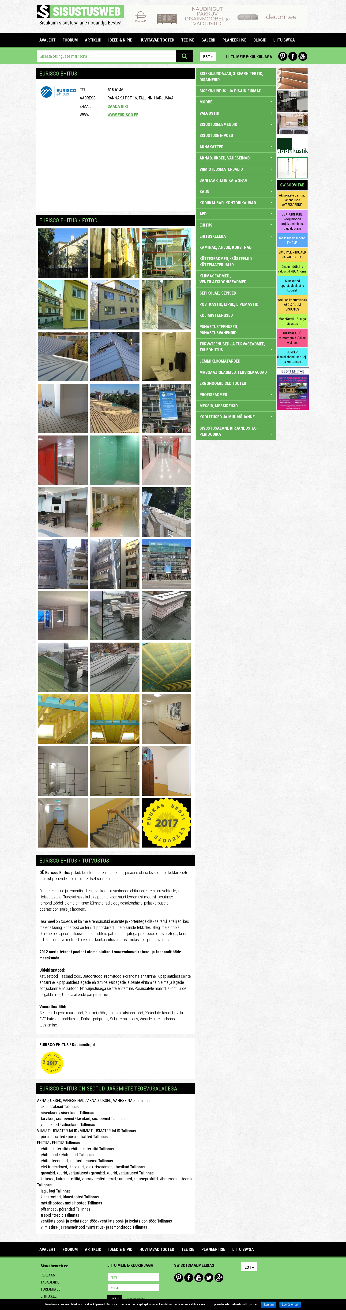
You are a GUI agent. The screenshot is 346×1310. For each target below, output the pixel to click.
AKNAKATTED (235, 146)
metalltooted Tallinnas (83, 1202)
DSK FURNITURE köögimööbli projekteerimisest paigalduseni (292, 221)
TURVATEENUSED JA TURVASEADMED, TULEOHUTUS (235, 346)
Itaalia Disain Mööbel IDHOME (292, 240)
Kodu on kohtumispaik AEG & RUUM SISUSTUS (292, 304)
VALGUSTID (235, 113)
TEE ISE (187, 40)
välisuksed (48, 1124)
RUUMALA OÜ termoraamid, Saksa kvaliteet (292, 338)
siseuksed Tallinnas (77, 1112)
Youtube (302, 56)
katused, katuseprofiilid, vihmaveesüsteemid (76, 1178)
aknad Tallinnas (66, 1106)
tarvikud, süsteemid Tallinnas (101, 1118)
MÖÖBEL (235, 101)
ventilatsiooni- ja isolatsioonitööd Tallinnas (136, 1221)
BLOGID (259, 40)
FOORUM (70, 40)
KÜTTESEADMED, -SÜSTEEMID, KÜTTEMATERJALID (226, 261)
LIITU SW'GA (284, 40)
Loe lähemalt (290, 1304)
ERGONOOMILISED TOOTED (222, 383)
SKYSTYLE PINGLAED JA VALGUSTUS (292, 254)
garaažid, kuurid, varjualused (62, 1172)
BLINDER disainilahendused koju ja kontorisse (292, 356)
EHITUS (43, 1142)
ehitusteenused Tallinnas (91, 1160)
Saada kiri (118, 106)
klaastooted (49, 1196)
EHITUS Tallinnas (66, 1142)
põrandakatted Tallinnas (88, 1136)
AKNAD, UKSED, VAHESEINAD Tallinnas (118, 1100)
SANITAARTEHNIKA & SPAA (235, 180)
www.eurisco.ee (123, 114)
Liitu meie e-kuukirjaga (249, 56)
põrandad (46, 1209)
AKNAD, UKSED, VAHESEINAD (61, 1100)
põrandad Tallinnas (74, 1209)
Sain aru (268, 1304)
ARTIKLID (93, 40)
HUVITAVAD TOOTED (156, 40)
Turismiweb (50, 1289)
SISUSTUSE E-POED (216, 135)
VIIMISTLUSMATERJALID (57, 1130)
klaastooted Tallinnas (81, 1196)
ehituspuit (47, 1154)
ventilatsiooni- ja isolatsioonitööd (67, 1221)
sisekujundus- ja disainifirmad (230, 90)
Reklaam (48, 1275)
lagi (42, 1191)
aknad (44, 1106)
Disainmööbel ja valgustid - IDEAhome (292, 269)
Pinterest (282, 56)
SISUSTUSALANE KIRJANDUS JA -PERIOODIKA (235, 431)
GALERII (208, 40)
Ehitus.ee (48, 1296)
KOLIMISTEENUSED (216, 315)
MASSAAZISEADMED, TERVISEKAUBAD (233, 372)
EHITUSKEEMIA (235, 236)
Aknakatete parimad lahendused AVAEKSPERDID (292, 200)
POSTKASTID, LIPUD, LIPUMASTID (228, 304)
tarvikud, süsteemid (55, 1118)
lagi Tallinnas (60, 1191)
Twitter (208, 1277)
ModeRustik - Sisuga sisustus (292, 321)
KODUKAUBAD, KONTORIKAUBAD (235, 202)
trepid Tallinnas (66, 1215)
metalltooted (49, 1202)
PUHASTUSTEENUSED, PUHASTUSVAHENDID (218, 329)
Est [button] (208, 56)
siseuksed (47, 1112)
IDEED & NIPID (120, 40)
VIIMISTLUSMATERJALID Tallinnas (108, 1130)
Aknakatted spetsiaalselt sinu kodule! (292, 285)
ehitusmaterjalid (52, 1148)
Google (218, 1277)
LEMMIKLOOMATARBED (219, 361)
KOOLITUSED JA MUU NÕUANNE (235, 416)
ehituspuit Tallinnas (77, 1154)
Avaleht (47, 40)
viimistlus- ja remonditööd (61, 1227)
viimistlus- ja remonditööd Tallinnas (117, 1227)
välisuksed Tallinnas (78, 1124)
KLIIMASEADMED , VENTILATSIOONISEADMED (222, 278)
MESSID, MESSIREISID (218, 405)
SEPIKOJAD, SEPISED (217, 293)
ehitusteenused (52, 1160)
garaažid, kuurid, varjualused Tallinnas (122, 1172)
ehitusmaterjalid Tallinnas (92, 1148)
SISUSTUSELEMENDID (235, 124)
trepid (44, 1215)
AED (235, 213)
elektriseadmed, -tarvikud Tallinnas (115, 1166)
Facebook (292, 56)
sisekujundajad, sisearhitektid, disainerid (231, 76)
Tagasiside (50, 1282)
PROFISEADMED (235, 394)
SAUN (235, 191)
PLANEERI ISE (234, 40)
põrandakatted (51, 1136)
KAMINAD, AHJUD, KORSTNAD (225, 247)
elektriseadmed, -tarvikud (60, 1166)
